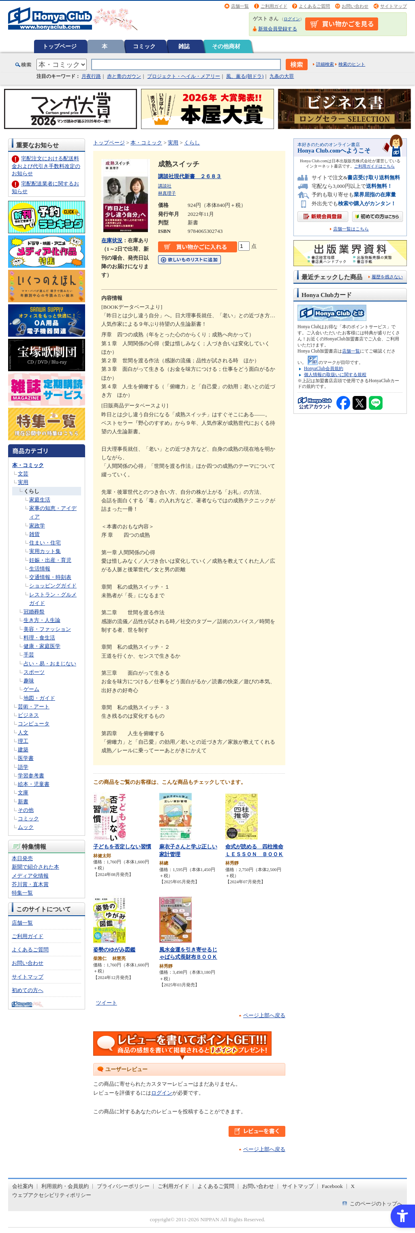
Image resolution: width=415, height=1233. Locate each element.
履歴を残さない (387, 276)
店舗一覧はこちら (351, 229)
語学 (23, 767)
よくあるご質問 (314, 6)
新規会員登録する (277, 29)
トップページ (60, 46)
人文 (23, 732)
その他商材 (226, 46)
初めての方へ (27, 990)
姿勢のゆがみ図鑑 (114, 950)
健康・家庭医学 (42, 646)
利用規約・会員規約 (65, 1186)
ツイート (106, 1003)
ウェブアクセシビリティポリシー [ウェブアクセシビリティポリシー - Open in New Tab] (51, 1195)
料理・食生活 (39, 638)
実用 (23, 482)
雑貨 (34, 534)
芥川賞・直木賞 (30, 884)
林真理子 (167, 193)
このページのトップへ (376, 1204)
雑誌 (184, 46)
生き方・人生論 (42, 620)
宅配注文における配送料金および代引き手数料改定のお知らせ (46, 165)
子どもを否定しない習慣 (122, 847)
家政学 (37, 526)
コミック (144, 46)
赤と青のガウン (124, 76)
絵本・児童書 (33, 784)
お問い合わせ (355, 6)
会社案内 (22, 1186)
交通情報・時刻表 (50, 577)
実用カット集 (45, 551)
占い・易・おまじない (50, 664)
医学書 (26, 758)
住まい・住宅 (45, 543)
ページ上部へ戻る (264, 1015)
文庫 (23, 793)
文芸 (23, 474)
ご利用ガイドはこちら (374, 166)
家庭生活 (39, 500)
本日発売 (22, 858)
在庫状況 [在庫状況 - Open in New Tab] (111, 240)
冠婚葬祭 (34, 612)
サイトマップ (393, 6)
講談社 (164, 185)
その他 (26, 810)
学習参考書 (31, 776)
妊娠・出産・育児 (50, 560)
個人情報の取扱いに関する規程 (335, 374)
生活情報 (39, 569)
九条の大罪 (282, 76)
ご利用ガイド (274, 6)
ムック (26, 827)
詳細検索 (325, 64)
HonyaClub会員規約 (323, 368)
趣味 (29, 681)
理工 (23, 741)
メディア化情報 (30, 876)
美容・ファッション (47, 629)
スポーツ (34, 672)
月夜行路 (91, 76)
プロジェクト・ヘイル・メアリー (183, 76)
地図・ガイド (39, 698)
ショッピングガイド (53, 586)
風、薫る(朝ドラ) (244, 76)
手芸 (29, 655)
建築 (23, 750)
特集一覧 (22, 893)
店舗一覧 (240, 6)
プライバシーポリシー (123, 1186)
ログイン (292, 19)
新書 (23, 801)
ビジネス (28, 715)
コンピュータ (33, 724)
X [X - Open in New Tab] (353, 1186)
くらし (31, 491)
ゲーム (31, 689)
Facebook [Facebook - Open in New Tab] (332, 1186)
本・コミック (28, 465)
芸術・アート (33, 707)
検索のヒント (351, 64)
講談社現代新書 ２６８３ (189, 176)
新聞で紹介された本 (35, 867)
